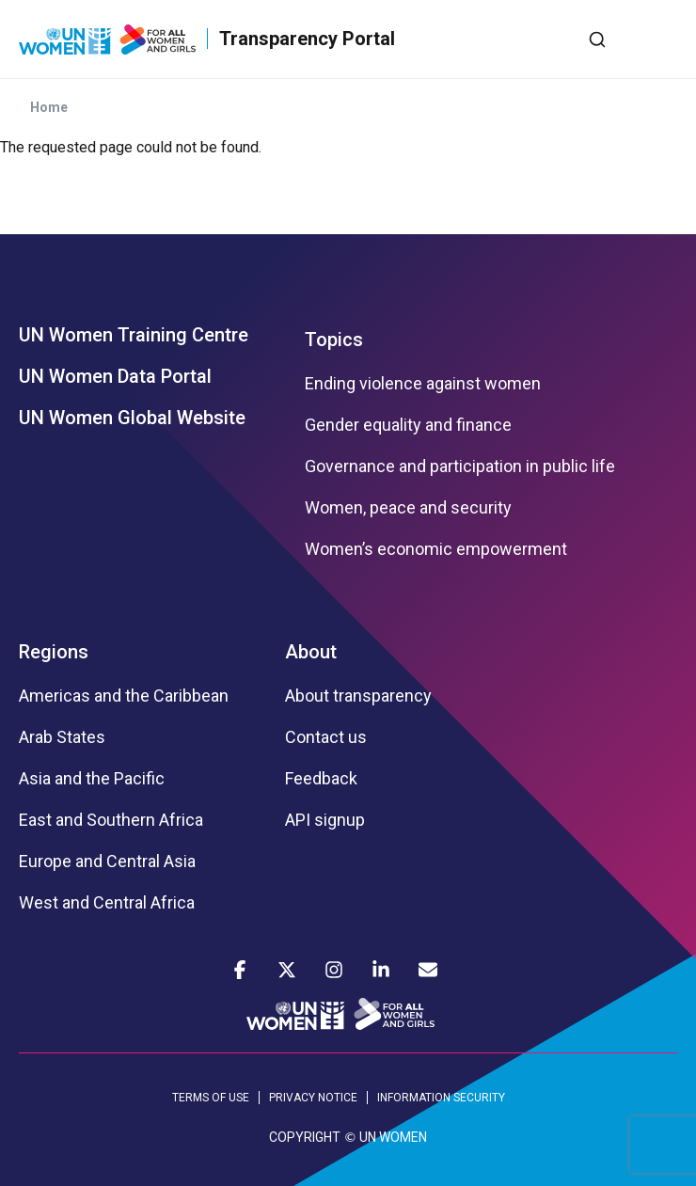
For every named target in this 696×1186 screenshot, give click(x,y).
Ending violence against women (423, 383)
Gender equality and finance (408, 425)
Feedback (321, 778)
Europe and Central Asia (107, 861)
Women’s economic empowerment (436, 549)
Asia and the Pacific (92, 778)
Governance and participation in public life (460, 466)
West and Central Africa (107, 902)
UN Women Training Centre (133, 334)
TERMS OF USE (210, 1097)
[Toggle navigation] (663, 38)
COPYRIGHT (304, 1137)
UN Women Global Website (132, 417)
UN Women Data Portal (115, 376)
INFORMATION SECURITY (441, 1097)
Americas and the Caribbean (124, 696)
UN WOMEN (393, 1137)
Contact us (326, 737)
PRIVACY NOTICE (313, 1097)
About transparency (358, 696)
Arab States (62, 737)
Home (49, 107)
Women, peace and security (408, 507)
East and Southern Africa (111, 820)
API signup (325, 820)
